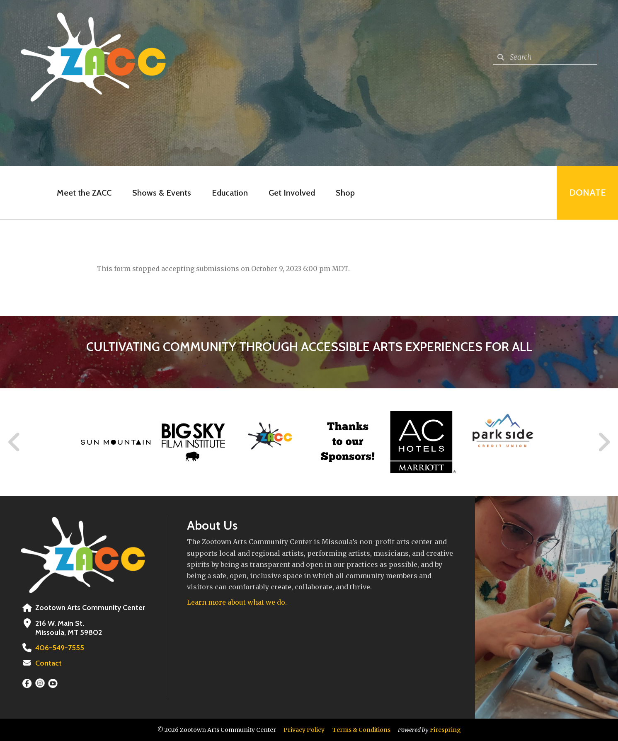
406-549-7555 (59, 647)
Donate (587, 192)
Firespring (445, 730)
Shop (345, 193)
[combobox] (545, 57)
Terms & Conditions (361, 730)
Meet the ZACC (84, 193)
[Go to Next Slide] (603, 442)
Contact (48, 663)
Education (230, 193)
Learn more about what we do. (237, 602)
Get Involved (292, 193)
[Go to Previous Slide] (14, 442)
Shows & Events (161, 193)
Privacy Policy (304, 730)
